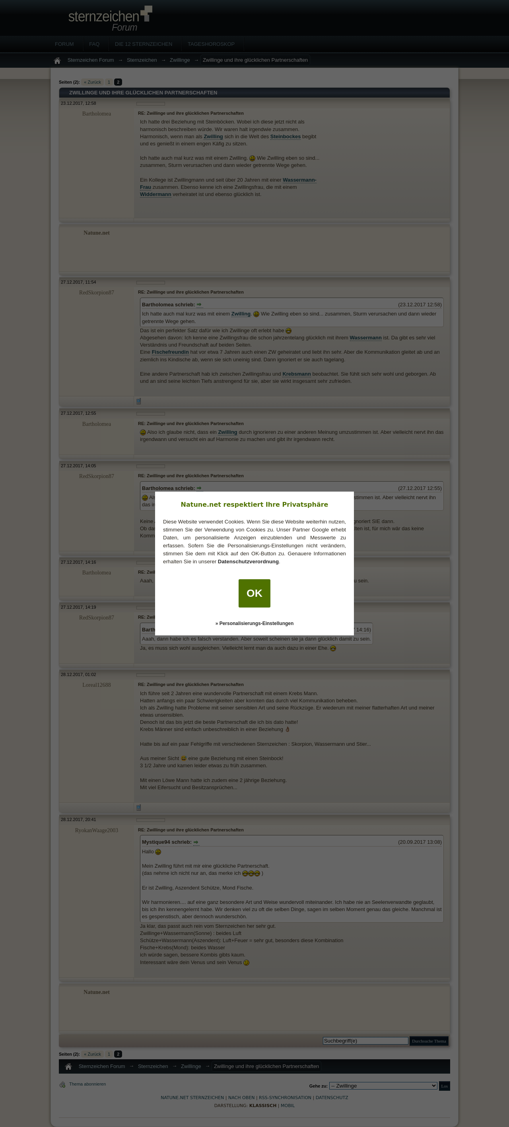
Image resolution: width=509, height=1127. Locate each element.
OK (254, 593)
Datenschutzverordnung (248, 561)
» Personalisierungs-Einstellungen (255, 623)
